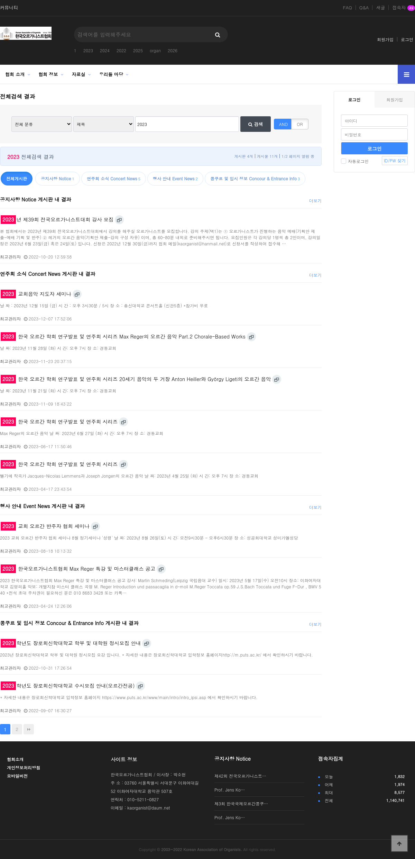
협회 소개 (15, 74)
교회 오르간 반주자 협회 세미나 (45, 526)
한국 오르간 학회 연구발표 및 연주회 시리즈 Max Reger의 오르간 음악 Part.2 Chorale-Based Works (123, 336)
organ (155, 50)
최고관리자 (10, 257)
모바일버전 (17, 776)
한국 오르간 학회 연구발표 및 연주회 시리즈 (59, 421)
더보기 (315, 201)
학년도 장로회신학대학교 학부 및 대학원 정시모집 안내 (71, 643)
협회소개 (15, 759)
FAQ (347, 7)
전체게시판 (16, 178)
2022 (121, 50)
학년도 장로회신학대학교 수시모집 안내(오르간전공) (68, 685)
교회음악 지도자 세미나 (36, 293)
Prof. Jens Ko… (229, 790)
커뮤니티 (9, 7)
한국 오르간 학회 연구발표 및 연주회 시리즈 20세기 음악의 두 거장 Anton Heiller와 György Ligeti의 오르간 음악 (136, 379)
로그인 (407, 39)
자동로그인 (355, 161)
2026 (172, 50)
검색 (255, 124)
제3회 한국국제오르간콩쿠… (241, 803)
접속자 (403, 8)
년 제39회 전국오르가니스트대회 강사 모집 (57, 219)
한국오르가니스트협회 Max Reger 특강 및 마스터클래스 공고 (78, 568)
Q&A (364, 7)
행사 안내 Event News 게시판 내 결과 (42, 506)
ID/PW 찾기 (395, 160)
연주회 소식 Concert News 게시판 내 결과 (47, 273)
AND (283, 124)
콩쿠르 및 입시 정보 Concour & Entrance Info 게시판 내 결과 (69, 623)
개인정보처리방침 (23, 767)
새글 (380, 7)
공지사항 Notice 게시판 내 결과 (35, 199)
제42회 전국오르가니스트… (240, 776)
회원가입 (385, 39)
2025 (138, 50)
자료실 (78, 74)
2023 (88, 50)
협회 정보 (48, 74)
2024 (105, 50)
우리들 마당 (111, 74)
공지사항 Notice (232, 758)
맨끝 (29, 729)
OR (300, 124)
